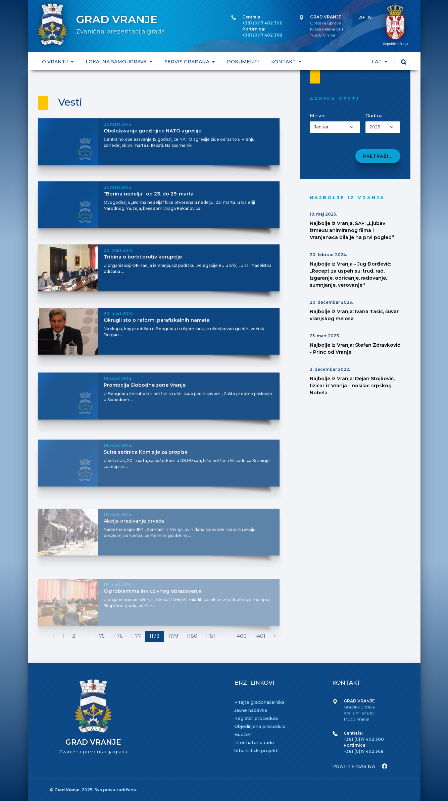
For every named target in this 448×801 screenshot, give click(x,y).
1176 (117, 636)
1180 (192, 636)
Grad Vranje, (68, 789)
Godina (374, 116)
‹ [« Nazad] (53, 636)
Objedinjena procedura (260, 726)
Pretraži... (378, 156)
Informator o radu (254, 742)
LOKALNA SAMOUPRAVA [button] (116, 62)
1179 (173, 636)
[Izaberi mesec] (335, 127)
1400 (241, 636)
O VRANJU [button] (55, 62)
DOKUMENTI (243, 62)
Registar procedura (256, 718)
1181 (210, 636)
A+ (362, 17)
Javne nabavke (250, 710)
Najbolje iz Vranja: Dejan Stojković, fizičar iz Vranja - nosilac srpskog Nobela (352, 386)
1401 (260, 636)
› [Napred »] (274, 636)
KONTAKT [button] (284, 62)
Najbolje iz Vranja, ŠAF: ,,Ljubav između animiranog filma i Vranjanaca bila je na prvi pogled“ (352, 230)
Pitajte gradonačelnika (259, 702)
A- (370, 17)
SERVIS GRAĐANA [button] (187, 62)
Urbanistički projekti (256, 750)
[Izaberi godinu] (382, 127)
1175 (99, 636)
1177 (136, 636)
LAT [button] (377, 62)
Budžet (242, 734)
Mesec (318, 116)
